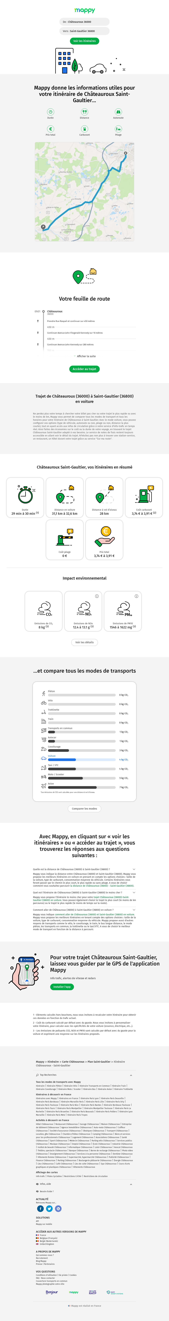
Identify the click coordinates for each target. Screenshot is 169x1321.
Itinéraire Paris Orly (115, 1102)
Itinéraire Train (119, 1086)
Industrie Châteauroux (122, 1144)
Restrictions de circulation (96, 1176)
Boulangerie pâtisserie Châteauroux (95, 1160)
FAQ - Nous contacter (45, 1278)
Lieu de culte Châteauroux (87, 1164)
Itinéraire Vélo (70, 1086)
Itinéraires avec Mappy (46, 1098)
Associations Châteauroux (107, 1137)
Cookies (73, 1275)
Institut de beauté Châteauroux (52, 1147)
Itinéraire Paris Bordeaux (47, 1102)
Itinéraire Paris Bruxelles (57, 1111)
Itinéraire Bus (89, 1089)
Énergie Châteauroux (123, 1160)
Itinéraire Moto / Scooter (69, 1089)
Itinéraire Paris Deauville (112, 1098)
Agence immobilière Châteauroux (76, 1127)
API (37, 1221)
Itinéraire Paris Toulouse (47, 1105)
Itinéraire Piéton (54, 1086)
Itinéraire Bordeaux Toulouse (117, 1105)
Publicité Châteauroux (119, 1157)
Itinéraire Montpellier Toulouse (98, 1108)
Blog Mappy (41, 1261)
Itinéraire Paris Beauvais (82, 1111)
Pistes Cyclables (54, 1176)
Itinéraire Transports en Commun (95, 1086)
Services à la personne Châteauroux (93, 1154)
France (41, 1235)
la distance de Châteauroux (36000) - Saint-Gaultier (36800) (102, 885)
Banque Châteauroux (78, 1150)
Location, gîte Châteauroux (48, 1134)
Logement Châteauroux (82, 1137)
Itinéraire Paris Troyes (77, 1115)
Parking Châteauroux (67, 1160)
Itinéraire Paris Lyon (90, 1098)
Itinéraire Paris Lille (95, 1102)
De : (77, 21)
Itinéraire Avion (105, 1089)
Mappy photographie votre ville (50, 1284)
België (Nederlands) (47, 1241)
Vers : (79, 31)
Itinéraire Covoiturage (46, 1089)
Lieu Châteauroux (46, 1164)
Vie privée (63, 1275)
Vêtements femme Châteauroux (52, 1157)
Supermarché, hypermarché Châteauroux (87, 1157)
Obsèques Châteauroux (93, 1131)
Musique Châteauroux (60, 1144)
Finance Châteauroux (45, 1160)
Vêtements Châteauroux (84, 1167)
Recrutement (42, 1258)
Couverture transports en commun (51, 1281)
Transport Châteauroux (117, 1131)
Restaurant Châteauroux (66, 1124)
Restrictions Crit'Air (73, 1176)
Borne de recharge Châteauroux (105, 1150)
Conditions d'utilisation (46, 1275)
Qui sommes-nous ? (45, 1255)
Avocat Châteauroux (123, 1147)
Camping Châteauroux (103, 1134)
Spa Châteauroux (109, 1164)
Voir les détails (84, 642)
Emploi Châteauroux (81, 1144)
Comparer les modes (84, 808)
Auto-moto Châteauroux (105, 1127)
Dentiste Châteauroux (123, 1154)
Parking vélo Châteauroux (103, 1141)
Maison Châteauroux (110, 1124)
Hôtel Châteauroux (44, 1124)
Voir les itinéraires (84, 41)
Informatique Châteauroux (80, 1147)
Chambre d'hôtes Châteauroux (76, 1134)
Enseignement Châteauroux (62, 1154)
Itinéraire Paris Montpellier (69, 1108)
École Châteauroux (101, 1144)
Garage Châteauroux (89, 1124)
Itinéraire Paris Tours (45, 1108)
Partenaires (49, 1264)
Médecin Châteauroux (79, 1141)
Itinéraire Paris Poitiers (106, 1111)
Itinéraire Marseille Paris (72, 1102)
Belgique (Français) (46, 1238)
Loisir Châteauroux (103, 1147)
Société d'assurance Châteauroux (65, 1131)
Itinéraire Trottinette (123, 1089)
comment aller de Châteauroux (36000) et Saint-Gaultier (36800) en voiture (94, 914)
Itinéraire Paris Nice (70, 1105)
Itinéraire (40, 1086)
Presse (39, 1264)
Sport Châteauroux (58, 1141)
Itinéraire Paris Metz (56, 1115)
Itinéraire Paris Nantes (91, 1105)
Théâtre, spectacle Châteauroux (52, 1150)
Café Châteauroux (64, 1164)
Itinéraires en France (68, 1098)
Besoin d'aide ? (45, 1191)
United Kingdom (45, 1244)
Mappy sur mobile (44, 1224)
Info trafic (40, 1176)
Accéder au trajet (84, 369)
